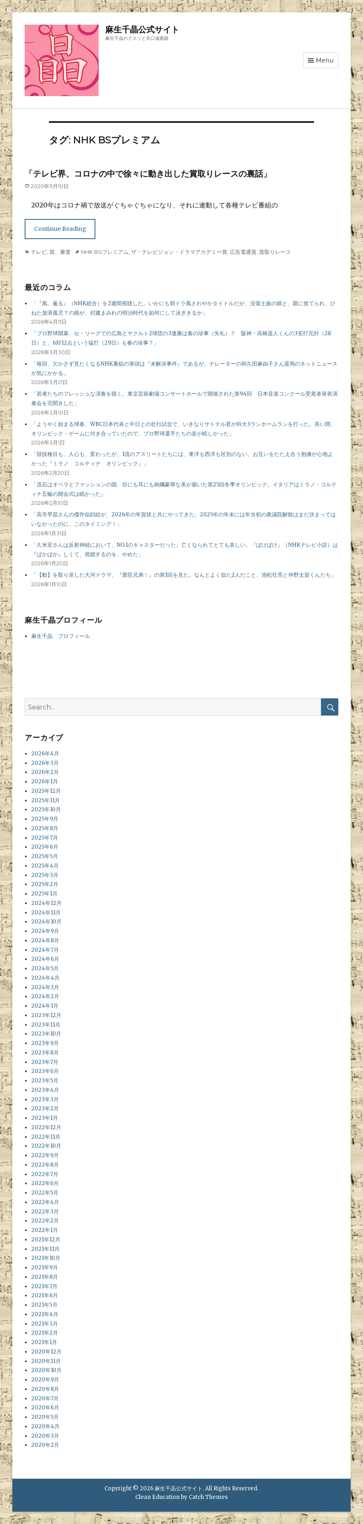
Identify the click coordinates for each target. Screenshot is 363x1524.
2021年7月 (44, 1286)
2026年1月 (44, 781)
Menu (325, 60)
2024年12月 (46, 903)
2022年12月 (46, 1127)
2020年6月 (45, 1407)
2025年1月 (44, 893)
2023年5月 (44, 1080)
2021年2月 (44, 1332)
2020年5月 (45, 1416)
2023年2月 (45, 1108)
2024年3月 (45, 987)
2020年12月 (46, 1351)
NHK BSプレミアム (105, 252)
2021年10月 (45, 1258)
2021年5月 (44, 1304)
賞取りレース (275, 252)
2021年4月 (44, 1314)
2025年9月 (44, 818)
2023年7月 (44, 1062)
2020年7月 (45, 1398)
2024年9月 (45, 931)
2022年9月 (45, 1155)
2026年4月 (45, 753)
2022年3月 (45, 1211)
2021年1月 (44, 1342)
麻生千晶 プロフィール (60, 636)
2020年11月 (46, 1361)
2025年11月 (45, 800)
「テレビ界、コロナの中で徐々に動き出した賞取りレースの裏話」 (148, 174)
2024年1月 (44, 1005)
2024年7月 (45, 949)
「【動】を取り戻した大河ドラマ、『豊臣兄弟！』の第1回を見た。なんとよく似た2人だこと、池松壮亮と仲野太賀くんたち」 (183, 574)
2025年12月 (46, 790)
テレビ (39, 252)
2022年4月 (45, 1202)
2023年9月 (45, 1043)
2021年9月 (44, 1267)
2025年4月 (45, 865)
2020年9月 (45, 1379)
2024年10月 (46, 921)
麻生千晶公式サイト (142, 30)
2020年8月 (45, 1389)
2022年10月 (46, 1145)
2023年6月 (45, 1071)
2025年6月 (44, 846)
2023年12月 (46, 1015)
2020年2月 (45, 1444)
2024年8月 (45, 940)
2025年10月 (46, 809)
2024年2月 (45, 996)
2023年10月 (46, 1033)
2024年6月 (45, 958)
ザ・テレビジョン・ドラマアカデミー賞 (179, 252)
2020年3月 (45, 1435)
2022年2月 (45, 1220)
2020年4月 (45, 1426)
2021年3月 (44, 1323)
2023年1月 (44, 1117)
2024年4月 (45, 977)
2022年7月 (44, 1174)
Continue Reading (60, 229)
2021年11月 (45, 1248)
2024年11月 (46, 912)
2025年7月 (44, 837)
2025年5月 (44, 856)
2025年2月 (44, 884)
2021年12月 (45, 1239)
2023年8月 (45, 1052)
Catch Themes (208, 1497)
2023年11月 (45, 1024)
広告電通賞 (243, 252)
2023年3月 (45, 1099)
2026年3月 (45, 763)
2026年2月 (45, 772)
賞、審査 (60, 252)
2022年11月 (45, 1136)
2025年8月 (44, 828)
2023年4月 (45, 1090)
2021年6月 (44, 1295)
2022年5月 (44, 1192)
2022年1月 (44, 1230)
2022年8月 (45, 1164)
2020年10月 (46, 1370)
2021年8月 (44, 1276)
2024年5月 (45, 968)
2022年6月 (45, 1183)
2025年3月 (44, 875)
